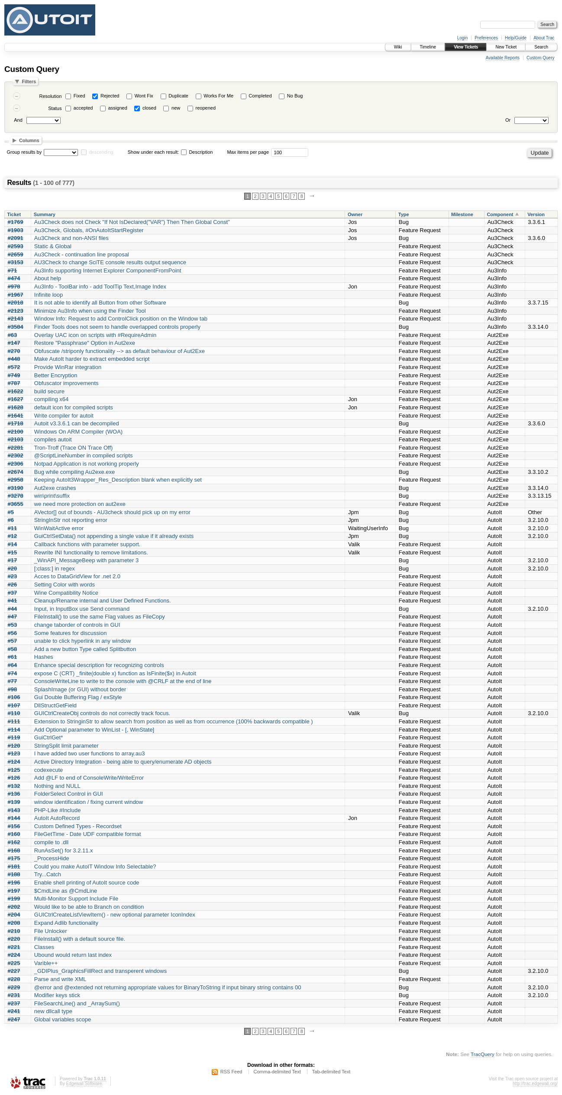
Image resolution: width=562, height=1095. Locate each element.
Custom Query (540, 57)
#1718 (15, 423)
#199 (14, 898)
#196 (14, 882)
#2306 (15, 463)
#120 (14, 745)
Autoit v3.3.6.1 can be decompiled (76, 423)
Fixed (79, 95)
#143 (14, 810)
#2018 (15, 302)
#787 (14, 383)
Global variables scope (62, 1019)
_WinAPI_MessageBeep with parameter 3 (86, 560)
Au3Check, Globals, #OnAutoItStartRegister (89, 230)
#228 (14, 979)
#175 (14, 858)
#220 (14, 939)
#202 (14, 907)
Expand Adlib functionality (66, 923)
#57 (12, 641)
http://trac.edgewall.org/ (535, 1083)
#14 (12, 544)
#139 (14, 802)
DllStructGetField (55, 705)
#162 (14, 842)
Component (500, 214)
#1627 (15, 399)
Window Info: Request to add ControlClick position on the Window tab (120, 318)
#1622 (15, 391)
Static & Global (52, 246)
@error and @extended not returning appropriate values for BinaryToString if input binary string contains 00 (167, 987)
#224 (14, 955)
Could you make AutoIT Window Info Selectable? (95, 866)
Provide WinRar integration (67, 367)
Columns (29, 140)
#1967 (15, 295)
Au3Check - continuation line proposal (81, 254)
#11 (12, 528)
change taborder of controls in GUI (77, 625)
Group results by (24, 152)
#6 (11, 520)
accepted (83, 107)
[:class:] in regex (54, 568)
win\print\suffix (52, 495)
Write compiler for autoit (64, 415)
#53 (12, 625)
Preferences (486, 38)
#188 (14, 874)
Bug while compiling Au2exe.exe (74, 472)
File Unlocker (50, 931)
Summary (44, 214)
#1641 (15, 415)
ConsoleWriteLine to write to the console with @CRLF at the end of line (123, 681)
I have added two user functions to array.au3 (89, 753)
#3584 (15, 327)
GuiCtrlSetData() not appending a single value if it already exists (114, 536)
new (175, 107)
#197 (14, 891)
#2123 (15, 311)
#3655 (15, 504)
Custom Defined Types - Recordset (78, 826)
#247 (14, 1019)
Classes (44, 947)
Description (197, 152)
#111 (14, 721)
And (18, 120)
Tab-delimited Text (331, 1071)
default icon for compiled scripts (73, 407)
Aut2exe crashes (55, 488)
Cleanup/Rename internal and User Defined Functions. (102, 600)
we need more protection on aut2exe (80, 504)
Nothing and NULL (57, 786)
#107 (14, 705)
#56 (12, 633)
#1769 (15, 222)
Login (462, 38)
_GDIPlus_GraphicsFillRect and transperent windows (100, 971)
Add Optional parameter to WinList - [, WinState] (94, 729)
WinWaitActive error (59, 528)
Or (507, 120)
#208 (14, 923)
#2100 (15, 431)
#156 (14, 826)
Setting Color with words (64, 584)
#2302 (15, 455)
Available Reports (503, 57)
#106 (14, 697)
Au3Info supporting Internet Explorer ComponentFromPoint (107, 270)
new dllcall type (53, 1011)
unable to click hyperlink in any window (82, 641)
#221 (14, 947)
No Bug (295, 95)
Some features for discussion (70, 633)
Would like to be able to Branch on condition (89, 907)
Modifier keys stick (57, 995)
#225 (14, 963)
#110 (14, 713)
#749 (14, 375)
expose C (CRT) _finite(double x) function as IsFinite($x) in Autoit (115, 673)
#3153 (15, 262)
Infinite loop (48, 295)
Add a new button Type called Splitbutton (85, 649)
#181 (14, 866)
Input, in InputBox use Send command (81, 609)
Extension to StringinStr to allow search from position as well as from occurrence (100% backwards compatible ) (173, 721)
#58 (12, 649)
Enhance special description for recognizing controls (99, 665)
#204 (14, 914)
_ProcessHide (51, 858)
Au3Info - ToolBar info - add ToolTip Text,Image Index (100, 286)
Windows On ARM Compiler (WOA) (78, 431)
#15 (12, 552)
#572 (14, 367)
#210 (14, 931)
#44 (12, 609)
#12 (12, 536)
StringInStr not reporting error (70, 520)
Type (403, 214)
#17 (12, 560)
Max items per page (248, 152)
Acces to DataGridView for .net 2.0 (77, 576)
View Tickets (466, 47)
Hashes (43, 657)
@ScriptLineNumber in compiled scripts (83, 455)
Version (536, 214)
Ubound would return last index (73, 955)
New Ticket (506, 47)
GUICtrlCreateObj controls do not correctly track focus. (102, 713)
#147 (14, 343)
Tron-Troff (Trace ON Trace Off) (73, 447)
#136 (14, 793)
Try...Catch (47, 874)
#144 (14, 818)
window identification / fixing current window (88, 802)
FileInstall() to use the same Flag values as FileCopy (99, 616)
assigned (117, 107)
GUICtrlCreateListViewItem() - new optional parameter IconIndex (114, 914)
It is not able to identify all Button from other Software (100, 302)
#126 (14, 777)
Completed (260, 95)
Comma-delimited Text (277, 1071)
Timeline (428, 47)
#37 (12, 593)
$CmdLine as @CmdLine (65, 891)
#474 (14, 278)
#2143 (15, 318)
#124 (14, 761)
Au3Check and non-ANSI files (71, 238)
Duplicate (178, 95)
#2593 (15, 246)
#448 (14, 359)
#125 (14, 770)
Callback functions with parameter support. (87, 544)
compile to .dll (51, 842)
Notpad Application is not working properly (86, 463)
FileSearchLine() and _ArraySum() (77, 1003)
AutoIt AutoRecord (57, 818)
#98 (12, 689)
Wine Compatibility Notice (66, 593)
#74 (12, 673)
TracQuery (482, 1054)
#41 (12, 600)
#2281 (15, 447)
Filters (29, 81)
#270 (14, 351)
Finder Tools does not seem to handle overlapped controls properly (117, 327)
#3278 (15, 495)
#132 (14, 786)
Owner (355, 214)
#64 (12, 665)
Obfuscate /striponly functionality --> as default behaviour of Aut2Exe (119, 351)
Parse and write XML (60, 979)
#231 (14, 995)
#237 (14, 1003)
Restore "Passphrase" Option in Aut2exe (84, 343)
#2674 (15, 472)
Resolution (50, 96)
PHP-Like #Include (57, 810)
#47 (12, 616)
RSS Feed (231, 1071)
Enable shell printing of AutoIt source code (86, 882)
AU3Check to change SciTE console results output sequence (110, 262)
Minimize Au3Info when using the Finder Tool (90, 311)
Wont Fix (144, 95)
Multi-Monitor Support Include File (76, 898)
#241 (14, 1011)
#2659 (15, 254)
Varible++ (46, 963)
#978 (14, 286)
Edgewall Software (84, 1083)
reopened (206, 107)
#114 (14, 729)
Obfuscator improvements (66, 383)
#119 (14, 737)
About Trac (543, 38)
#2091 (15, 238)
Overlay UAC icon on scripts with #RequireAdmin (95, 335)
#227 (14, 971)
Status (54, 108)
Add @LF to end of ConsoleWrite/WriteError (89, 777)
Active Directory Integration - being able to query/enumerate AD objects (123, 761)
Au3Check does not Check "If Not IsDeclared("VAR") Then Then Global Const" (132, 222)
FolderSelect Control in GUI (68, 793)
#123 (14, 753)
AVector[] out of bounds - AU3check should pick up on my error (112, 512)
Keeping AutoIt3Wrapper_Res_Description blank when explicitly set (118, 479)
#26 (12, 584)
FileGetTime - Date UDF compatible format (87, 834)
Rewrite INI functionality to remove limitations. (91, 552)
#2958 (15, 479)
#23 (12, 576)
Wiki (398, 47)
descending (101, 152)
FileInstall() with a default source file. (79, 939)
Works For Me (218, 95)
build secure (49, 391)
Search (541, 47)
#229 (14, 987)
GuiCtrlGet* (48, 737)
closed (149, 107)
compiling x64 (51, 399)
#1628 (15, 407)
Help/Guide (515, 38)
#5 (11, 512)
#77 (12, 681)
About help (47, 278)
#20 (12, 568)
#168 (14, 850)
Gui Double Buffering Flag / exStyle (78, 697)
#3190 (15, 488)
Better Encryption (56, 375)
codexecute (48, 770)
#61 (12, 657)
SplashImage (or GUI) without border (80, 689)
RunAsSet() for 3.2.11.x (63, 850)
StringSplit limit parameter (66, 745)
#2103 (15, 439)
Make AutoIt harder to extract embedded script (92, 359)
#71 (12, 270)
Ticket (14, 214)
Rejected (109, 95)
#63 (12, 335)
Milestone (462, 214)
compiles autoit (53, 439)
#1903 (15, 230)
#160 (14, 834)
